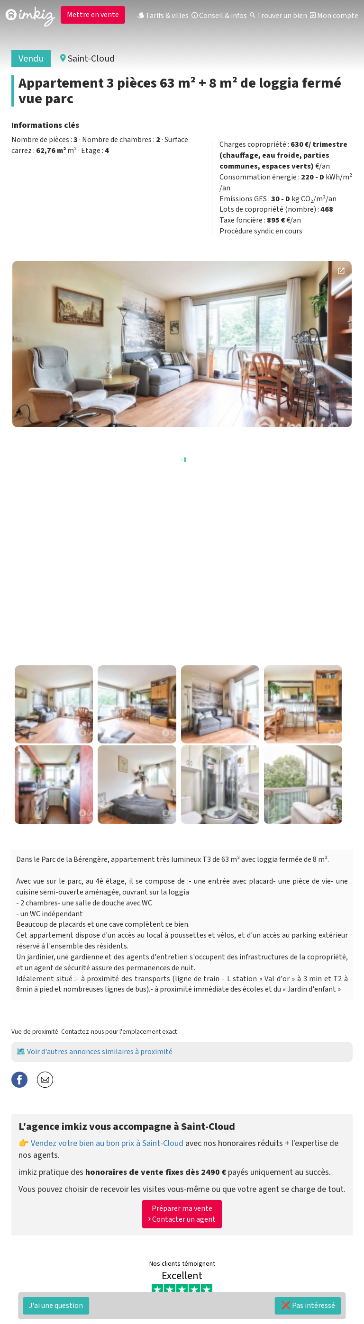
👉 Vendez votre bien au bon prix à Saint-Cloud (100, 1143)
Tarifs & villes (163, 15)
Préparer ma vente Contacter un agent (182, 1214)
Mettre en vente (93, 14)
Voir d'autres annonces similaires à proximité (100, 1052)
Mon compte (334, 15)
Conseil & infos (219, 15)
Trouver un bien (278, 15)
